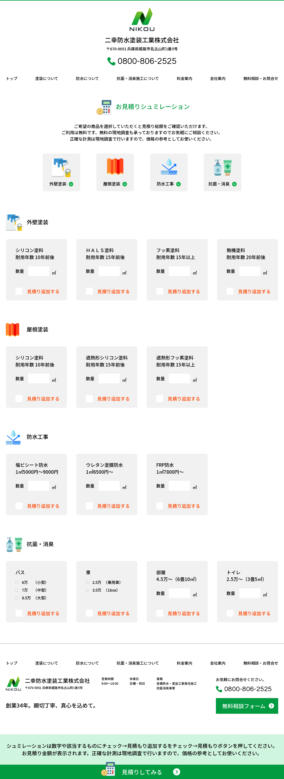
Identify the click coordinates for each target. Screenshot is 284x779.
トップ (11, 78)
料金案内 (184, 78)
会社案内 (218, 78)
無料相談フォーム (243, 706)
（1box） (103, 590)
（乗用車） (104, 582)
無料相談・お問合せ (260, 78)
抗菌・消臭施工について (138, 78)
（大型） (32, 598)
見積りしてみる (130, 771)
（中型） (32, 590)
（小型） (32, 582)
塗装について (46, 78)
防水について (87, 78)
